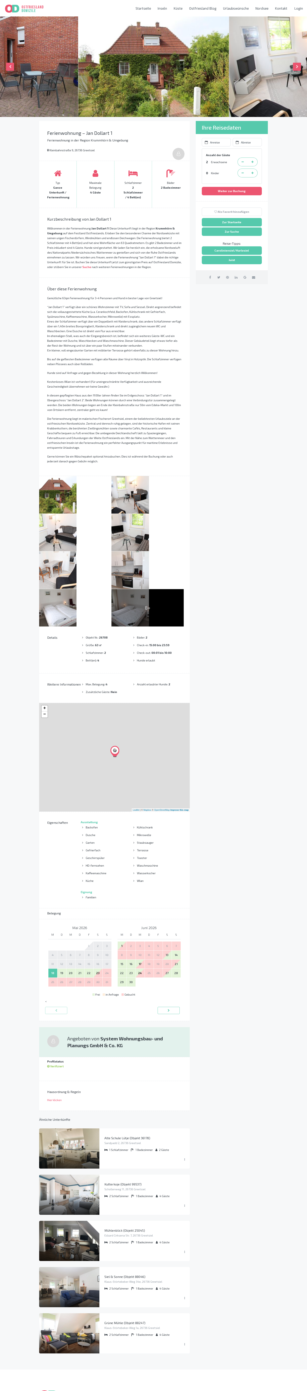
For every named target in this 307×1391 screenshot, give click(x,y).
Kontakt (281, 8)
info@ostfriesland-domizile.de (242, 1349)
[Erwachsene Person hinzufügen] (253, 162)
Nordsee (261, 8)
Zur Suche (232, 231)
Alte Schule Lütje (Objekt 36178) (127, 1062)
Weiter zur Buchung (232, 191)
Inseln (162, 8)
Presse (105, 1354)
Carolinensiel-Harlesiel (175, 1340)
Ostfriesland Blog (202, 8)
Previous (10, 67)
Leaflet (136, 734)
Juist (232, 260)
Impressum (107, 1340)
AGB (102, 1347)
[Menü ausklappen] (185, 1084)
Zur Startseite (231, 222)
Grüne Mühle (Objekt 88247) (124, 1247)
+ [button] (44, 633)
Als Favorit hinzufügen (231, 211)
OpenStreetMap (162, 734)
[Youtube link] (263, 1383)
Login (298, 8)
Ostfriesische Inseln (173, 1326)
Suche (86, 267)
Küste (178, 8)
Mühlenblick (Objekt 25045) (124, 1155)
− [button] (44, 639)
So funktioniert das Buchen (119, 1326)
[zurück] (56, 935)
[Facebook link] (244, 1383)
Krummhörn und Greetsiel (177, 1333)
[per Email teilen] (255, 277)
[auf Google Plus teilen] (246, 277)
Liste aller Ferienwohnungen (120, 1360)
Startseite (143, 8)
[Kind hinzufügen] (253, 173)
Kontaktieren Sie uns (234, 1358)
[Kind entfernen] (243, 173)
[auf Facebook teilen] (207, 277)
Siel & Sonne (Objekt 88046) (124, 1201)
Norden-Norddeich (172, 1347)
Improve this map (179, 734)
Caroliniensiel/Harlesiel (231, 250)
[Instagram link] (253, 1383)
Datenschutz (109, 1333)
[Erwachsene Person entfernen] (243, 162)
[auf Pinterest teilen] (227, 277)
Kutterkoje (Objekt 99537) (123, 1109)
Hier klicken (54, 1024)
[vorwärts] (169, 935)
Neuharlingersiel (171, 1354)
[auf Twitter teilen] (217, 277)
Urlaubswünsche (236, 8)
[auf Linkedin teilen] (236, 277)
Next (297, 67)
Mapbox (147, 734)
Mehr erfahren (50, 1351)
